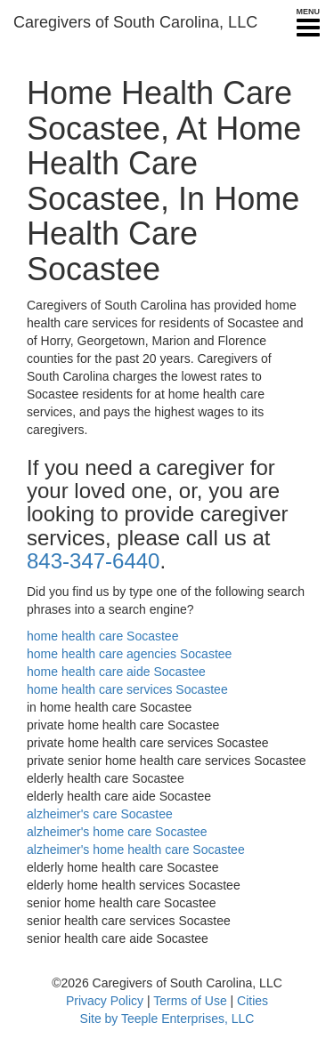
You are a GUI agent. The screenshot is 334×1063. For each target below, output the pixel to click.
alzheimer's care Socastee (100, 814)
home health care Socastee (102, 636)
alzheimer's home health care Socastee (136, 849)
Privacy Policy (104, 1001)
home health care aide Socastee (116, 671)
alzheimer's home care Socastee (117, 832)
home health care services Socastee (127, 689)
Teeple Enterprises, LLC (187, 1018)
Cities (252, 1001)
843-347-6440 (93, 561)
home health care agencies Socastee (129, 654)
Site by (99, 1018)
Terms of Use (189, 1001)
